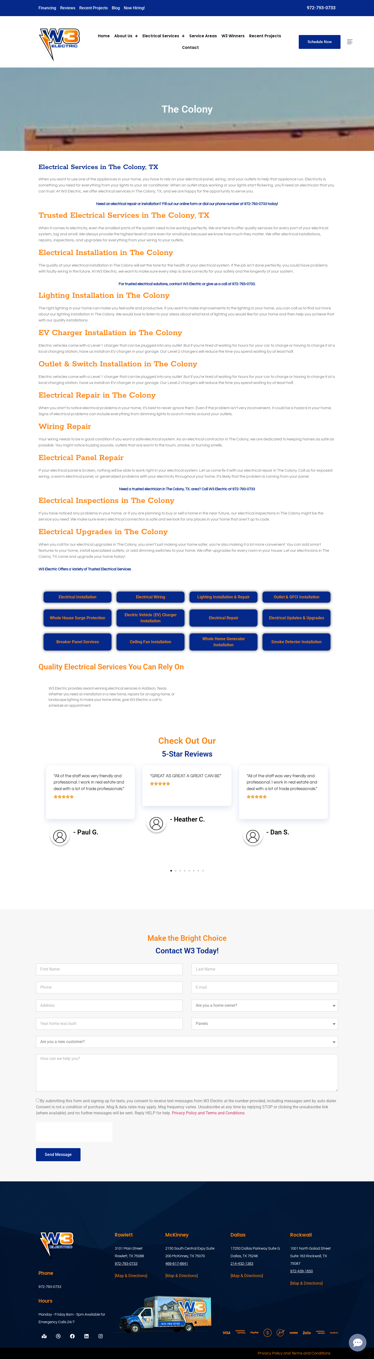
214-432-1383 (242, 1264)
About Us (126, 36)
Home (104, 36)
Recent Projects (265, 36)
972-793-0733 (321, 7)
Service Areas (203, 36)
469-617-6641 (176, 1264)
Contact (190, 47)
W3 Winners (233, 36)
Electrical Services (163, 36)
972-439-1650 (301, 1271)
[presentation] (74, 1132)
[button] (171, 870)
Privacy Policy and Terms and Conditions (208, 1113)
